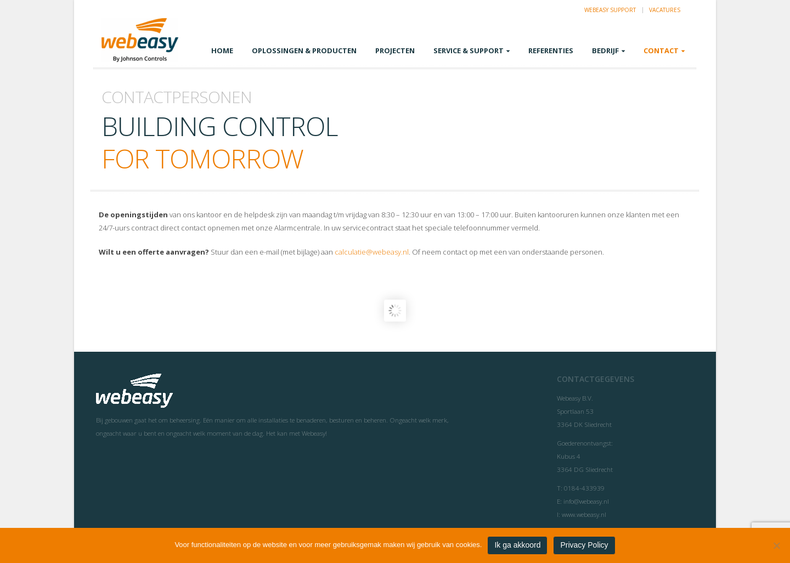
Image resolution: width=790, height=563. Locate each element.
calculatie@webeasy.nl (372, 252)
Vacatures (664, 10)
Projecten (395, 50)
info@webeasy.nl (586, 501)
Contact (661, 50)
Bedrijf (605, 50)
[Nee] (776, 545)
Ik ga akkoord (517, 545)
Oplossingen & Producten (304, 50)
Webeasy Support (610, 10)
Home (222, 50)
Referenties (550, 50)
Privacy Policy (584, 545)
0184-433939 (584, 487)
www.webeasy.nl (584, 514)
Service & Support (468, 50)
